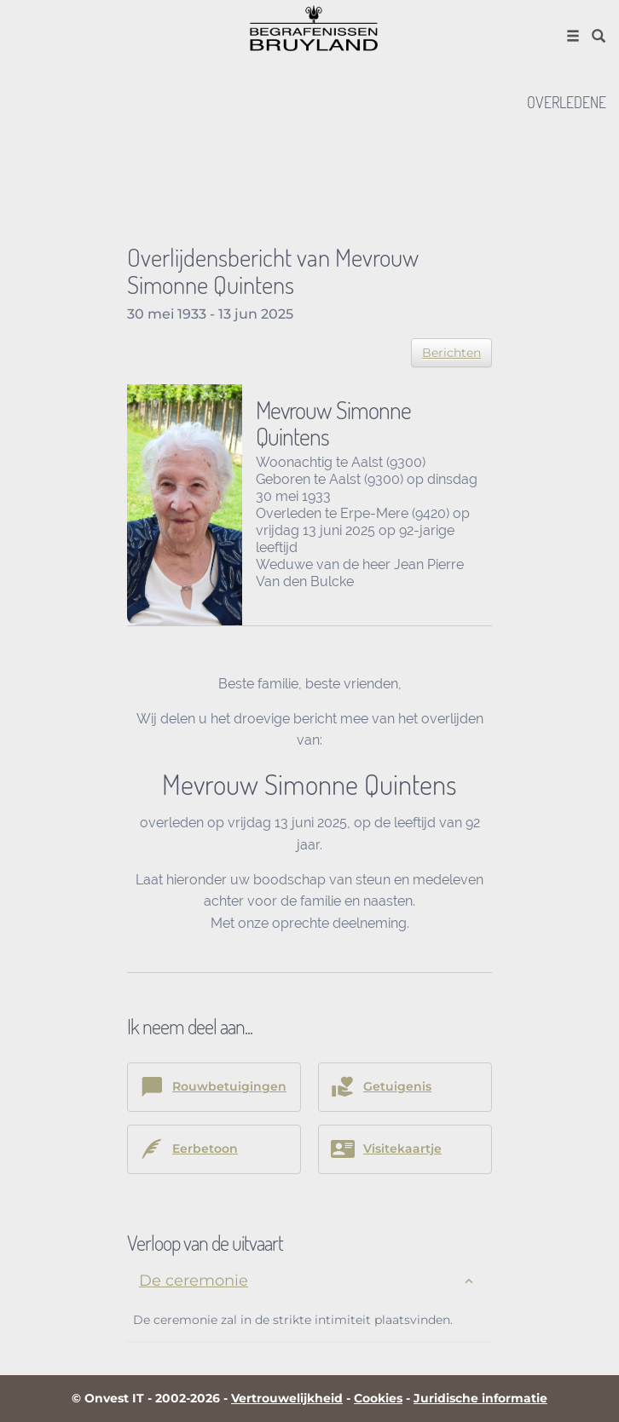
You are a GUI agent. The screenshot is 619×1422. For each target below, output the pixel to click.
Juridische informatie (480, 1398)
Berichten (451, 352)
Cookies (378, 1398)
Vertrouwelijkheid (287, 1398)
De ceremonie (193, 1281)
